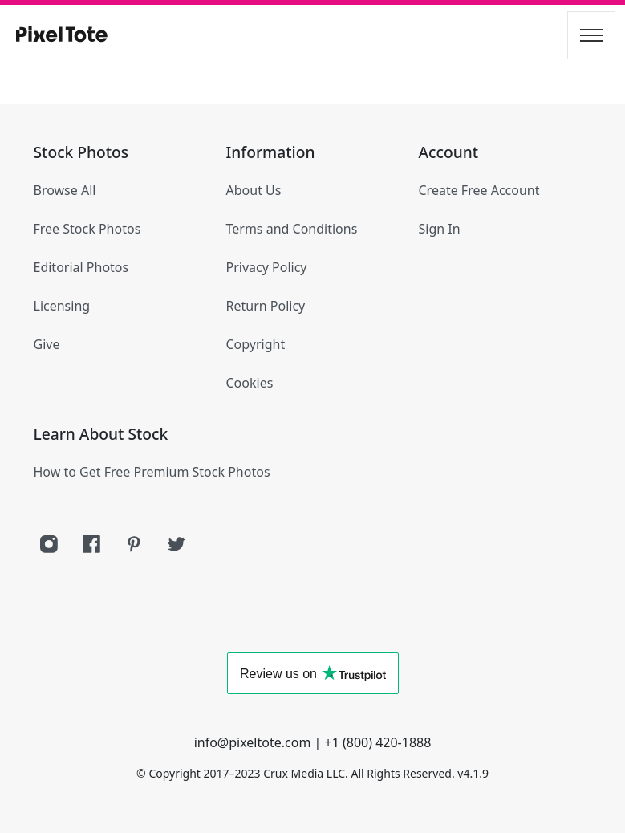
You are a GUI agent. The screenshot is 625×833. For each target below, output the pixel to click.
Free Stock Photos (87, 229)
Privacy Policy (266, 267)
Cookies (250, 383)
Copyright (256, 344)
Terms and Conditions (292, 229)
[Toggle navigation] (591, 35)
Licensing (62, 306)
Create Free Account (479, 190)
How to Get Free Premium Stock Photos (152, 472)
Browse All (65, 190)
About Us (254, 190)
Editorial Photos (81, 267)
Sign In (440, 229)
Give (47, 344)
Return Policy (266, 306)
